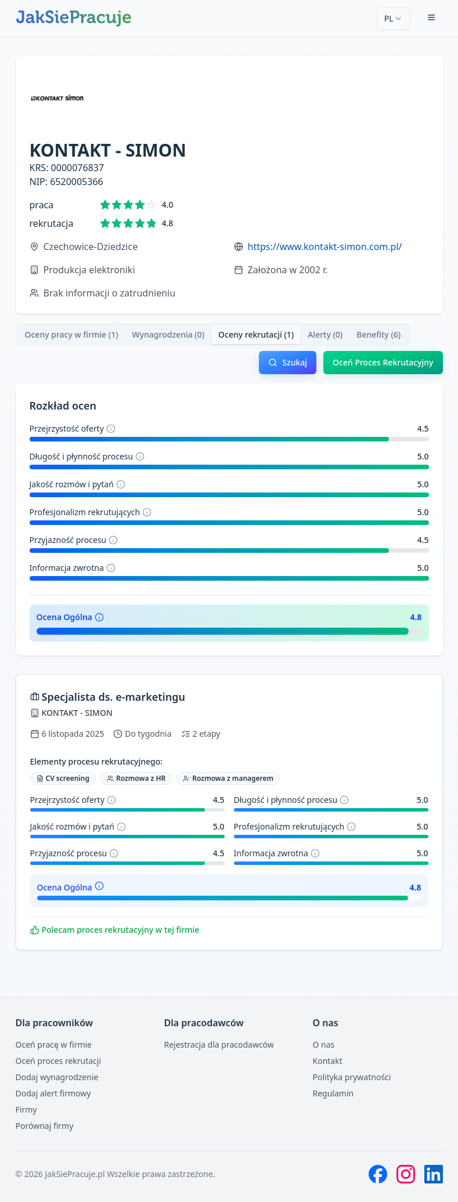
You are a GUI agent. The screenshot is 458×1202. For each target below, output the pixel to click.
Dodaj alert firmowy (53, 1093)
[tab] (71, 334)
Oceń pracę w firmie (54, 1044)
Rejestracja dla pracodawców (219, 1044)
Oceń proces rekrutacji (59, 1060)
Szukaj (287, 362)
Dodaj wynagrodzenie (57, 1076)
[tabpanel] (229, 655)
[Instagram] (405, 1174)
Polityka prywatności (352, 1076)
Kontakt (327, 1060)
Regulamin (333, 1093)
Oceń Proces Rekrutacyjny (383, 362)
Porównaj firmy (45, 1125)
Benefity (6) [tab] (378, 334)
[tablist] (213, 334)
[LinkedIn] (433, 1174)
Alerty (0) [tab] (325, 334)
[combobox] (393, 18)
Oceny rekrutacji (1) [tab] (256, 334)
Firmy (26, 1109)
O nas (324, 1044)
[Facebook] (378, 1174)
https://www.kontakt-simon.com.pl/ (325, 246)
